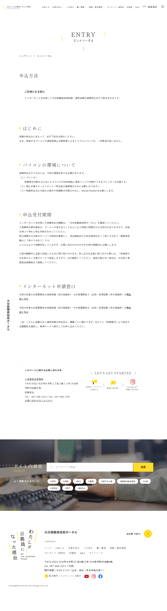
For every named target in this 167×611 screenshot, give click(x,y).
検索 (143, 467)
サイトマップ (96, 553)
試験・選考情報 (118, 548)
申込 (79, 481)
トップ (47, 548)
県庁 (68, 488)
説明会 (55, 488)
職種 (92, 481)
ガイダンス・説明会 (115, 7)
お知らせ (46, 7)
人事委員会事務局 (34, 379)
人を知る (70, 7)
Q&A (137, 7)
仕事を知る (74, 548)
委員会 (82, 488)
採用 (54, 481)
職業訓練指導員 (128, 481)
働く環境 (101, 548)
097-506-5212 (39, 396)
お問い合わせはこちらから (39, 400)
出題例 (129, 7)
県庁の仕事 (107, 481)
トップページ (25, 56)
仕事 (146, 481)
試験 (66, 481)
